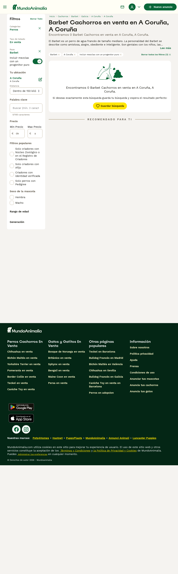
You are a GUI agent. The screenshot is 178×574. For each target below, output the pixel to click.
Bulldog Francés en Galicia (106, 485)
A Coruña (70, 54)
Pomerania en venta (20, 479)
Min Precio (16, 215)
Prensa (134, 475)
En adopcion (20, 53)
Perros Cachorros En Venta (25, 452)
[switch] (26, 78)
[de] (17, 221)
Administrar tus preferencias (32, 563)
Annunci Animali (119, 546)
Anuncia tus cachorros (144, 493)
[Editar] (40, 167)
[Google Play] (21, 516)
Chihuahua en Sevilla (102, 479)
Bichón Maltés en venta (22, 466)
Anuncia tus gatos (141, 500)
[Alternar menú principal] (4, 6)
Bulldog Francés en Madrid (106, 466)
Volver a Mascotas (19, 24)
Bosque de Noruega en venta (66, 460)
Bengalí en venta (59, 479)
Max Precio (34, 215)
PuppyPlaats (74, 546)
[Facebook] (16, 538)
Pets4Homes (41, 546)
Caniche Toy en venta (21, 498)
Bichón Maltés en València (106, 472)
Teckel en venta (17, 491)
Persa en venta (57, 491)
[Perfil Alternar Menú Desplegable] (135, 6)
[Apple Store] (21, 527)
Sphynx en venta (59, 472)
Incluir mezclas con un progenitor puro (101, 54)
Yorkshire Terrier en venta (24, 472)
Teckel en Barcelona (102, 460)
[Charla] (122, 6)
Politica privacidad (141, 462)
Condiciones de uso (142, 481)
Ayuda (133, 468)
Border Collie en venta (21, 485)
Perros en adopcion (101, 501)
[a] (35, 221)
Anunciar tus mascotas (144, 487)
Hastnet (57, 546)
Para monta (20, 61)
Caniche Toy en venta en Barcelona (104, 493)
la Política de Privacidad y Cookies (115, 559)
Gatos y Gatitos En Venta (64, 452)
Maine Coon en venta (61, 485)
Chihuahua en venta (20, 460)
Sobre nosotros (139, 456)
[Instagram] (26, 538)
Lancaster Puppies (144, 546)
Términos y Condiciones (75, 559)
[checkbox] (12, 98)
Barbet (55, 54)
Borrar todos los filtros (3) (156, 54)
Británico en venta (59, 466)
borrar (39, 69)
